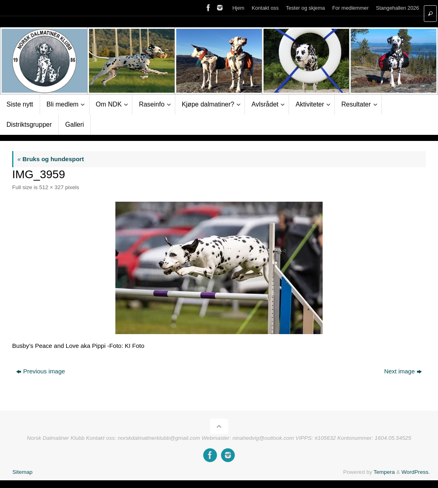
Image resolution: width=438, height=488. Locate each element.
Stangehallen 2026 (397, 8)
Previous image (40, 371)
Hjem (238, 8)
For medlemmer (350, 8)
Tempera (384, 472)
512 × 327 (51, 187)
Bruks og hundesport (50, 159)
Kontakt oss (265, 8)
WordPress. (416, 472)
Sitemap (23, 472)
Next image (403, 371)
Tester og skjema (305, 8)
